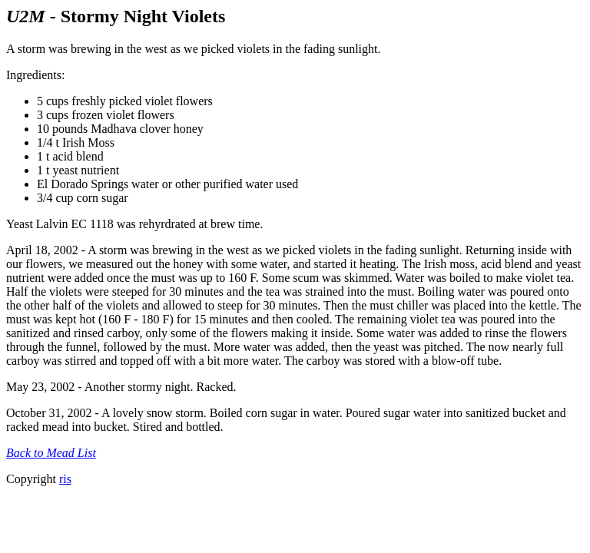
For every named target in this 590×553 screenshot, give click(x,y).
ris (65, 478)
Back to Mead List (51, 452)
